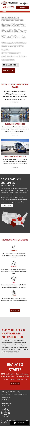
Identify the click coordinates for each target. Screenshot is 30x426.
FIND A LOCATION (10, 65)
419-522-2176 (5, 400)
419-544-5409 (5, 394)
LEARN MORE (15, 135)
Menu (3, 11)
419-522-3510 (8, 7)
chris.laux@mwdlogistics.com (19, 394)
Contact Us (22, 7)
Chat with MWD (19, 423)
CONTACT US (8, 70)
